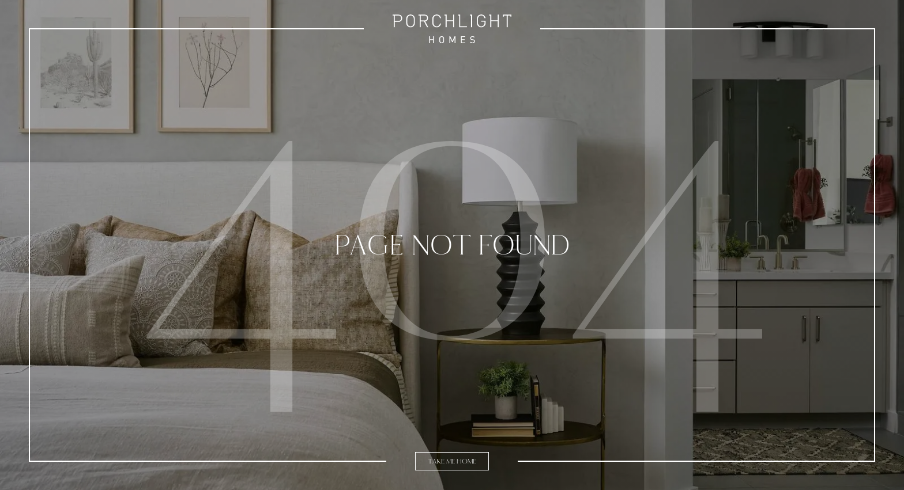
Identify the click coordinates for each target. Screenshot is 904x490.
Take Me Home (452, 461)
